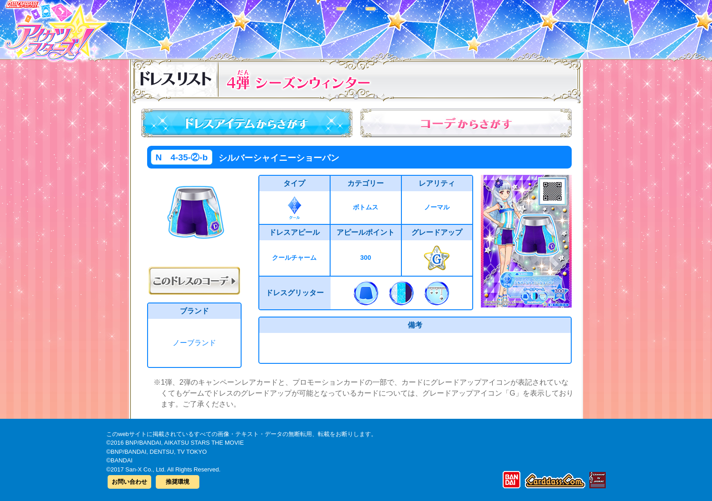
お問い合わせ (129, 481)
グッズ (414, 26)
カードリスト (298, 26)
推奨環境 (177, 481)
